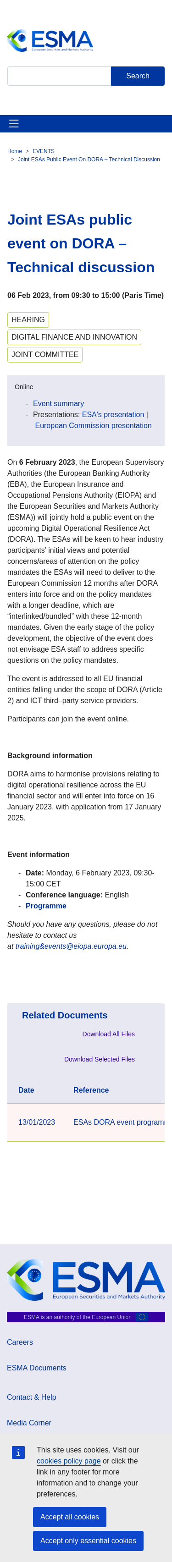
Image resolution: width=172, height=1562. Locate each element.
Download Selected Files (99, 1059)
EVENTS (44, 151)
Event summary (58, 403)
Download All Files (109, 1034)
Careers (20, 1342)
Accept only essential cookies (88, 1541)
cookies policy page (69, 1461)
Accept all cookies (69, 1517)
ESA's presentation (113, 414)
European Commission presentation (93, 425)
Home (14, 151)
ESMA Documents (37, 1368)
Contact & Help (31, 1397)
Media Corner (29, 1423)
